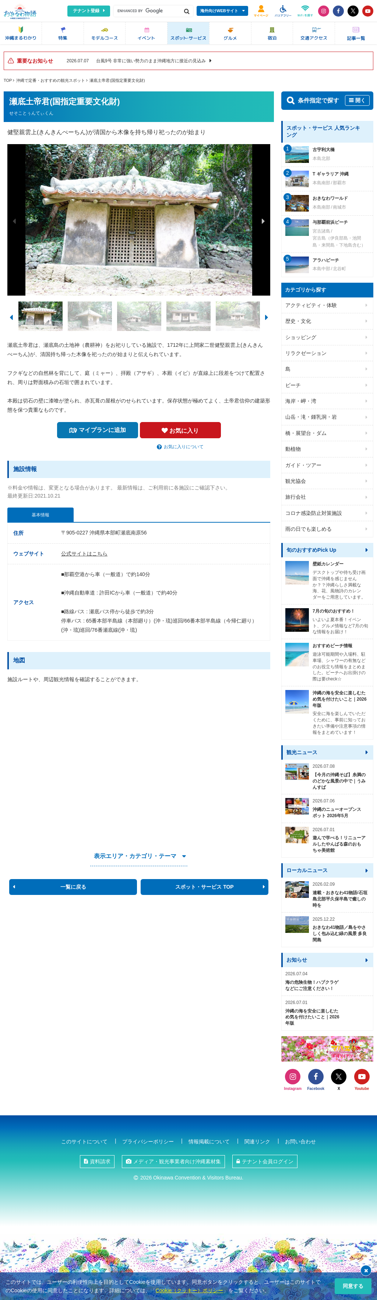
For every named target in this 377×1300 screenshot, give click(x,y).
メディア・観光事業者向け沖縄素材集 (177, 1161)
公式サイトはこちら (84, 554)
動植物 (293, 449)
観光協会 (295, 481)
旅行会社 (295, 497)
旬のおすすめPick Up (311, 550)
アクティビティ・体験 (311, 305)
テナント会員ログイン (267, 1161)
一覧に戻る (73, 887)
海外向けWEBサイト (219, 10)
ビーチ (293, 385)
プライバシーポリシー (148, 1141)
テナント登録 (86, 10)
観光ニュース (301, 752)
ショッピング (300, 337)
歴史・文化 (298, 321)
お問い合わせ (300, 1141)
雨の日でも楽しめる (308, 529)
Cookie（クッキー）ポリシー (189, 1290)
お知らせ (296, 960)
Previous (14, 221)
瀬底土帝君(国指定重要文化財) (117, 80)
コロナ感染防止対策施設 (313, 513)
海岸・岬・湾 (300, 401)
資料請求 (100, 1161)
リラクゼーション (306, 353)
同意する (353, 1286)
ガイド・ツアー (303, 465)
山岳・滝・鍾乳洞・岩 (311, 417)
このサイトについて (84, 1141)
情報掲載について (209, 1141)
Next (263, 221)
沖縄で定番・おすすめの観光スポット (50, 80)
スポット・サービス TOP (204, 887)
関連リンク (257, 1141)
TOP (8, 80)
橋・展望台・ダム (306, 433)
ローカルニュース (307, 870)
